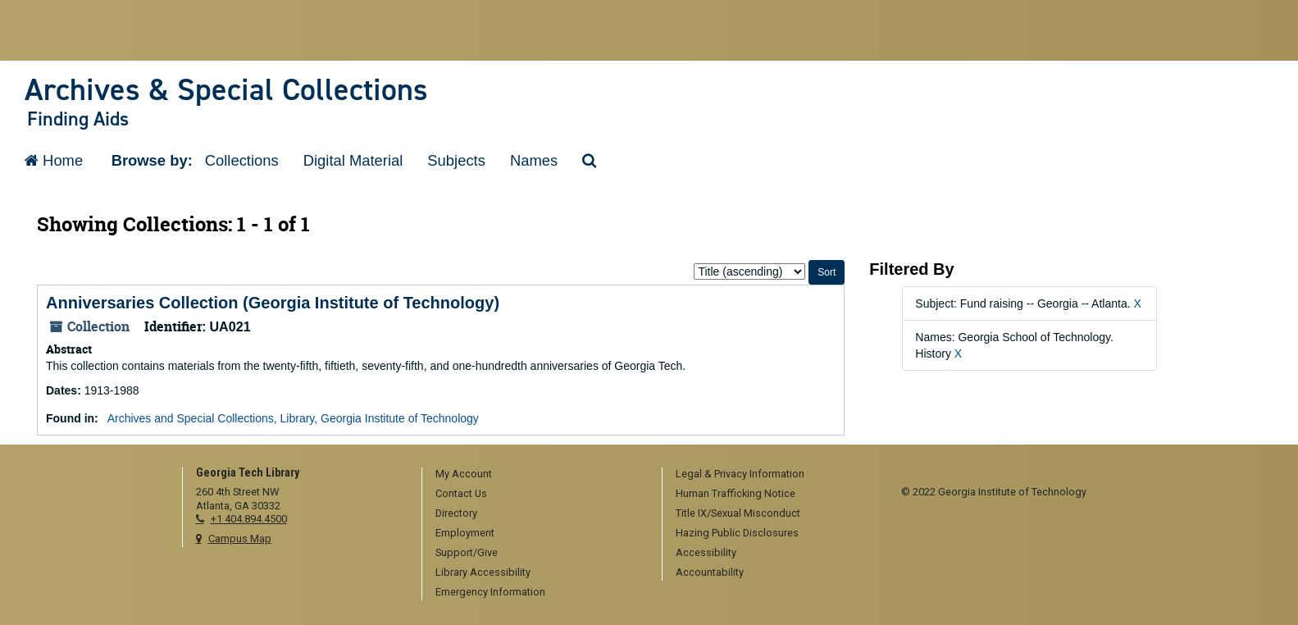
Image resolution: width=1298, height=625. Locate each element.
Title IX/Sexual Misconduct (738, 513)
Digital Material (353, 160)
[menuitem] (536, 475)
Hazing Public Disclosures (737, 533)
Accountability (710, 572)
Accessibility (706, 552)
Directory (456, 513)
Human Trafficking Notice (735, 493)
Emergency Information (490, 592)
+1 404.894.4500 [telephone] (249, 519)
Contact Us (461, 493)
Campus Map (239, 538)
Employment (464, 533)
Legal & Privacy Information (740, 474)
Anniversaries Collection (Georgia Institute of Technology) (272, 303)
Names (534, 160)
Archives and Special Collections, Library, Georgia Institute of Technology (293, 418)
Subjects (456, 160)
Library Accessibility (483, 572)
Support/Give (466, 552)
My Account (463, 474)
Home (54, 160)
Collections (242, 160)
